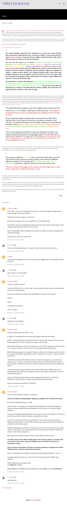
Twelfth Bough (15, 4)
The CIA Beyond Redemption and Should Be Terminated (12, 47)
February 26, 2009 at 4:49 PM (15, 264)
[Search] (60, 3)
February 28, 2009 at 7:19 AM (15, 386)
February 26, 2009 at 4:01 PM (15, 239)
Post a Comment (6, 488)
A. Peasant (10, 245)
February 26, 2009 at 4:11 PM (15, 251)
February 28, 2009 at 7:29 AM (15, 472)
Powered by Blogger (33, 500)
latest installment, (59, 39)
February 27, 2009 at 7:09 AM (15, 324)
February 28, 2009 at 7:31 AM (15, 483)
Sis (8, 256)
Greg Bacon (10, 208)
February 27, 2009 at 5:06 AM (15, 312)
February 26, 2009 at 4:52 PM (15, 276)
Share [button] (61, 195)
